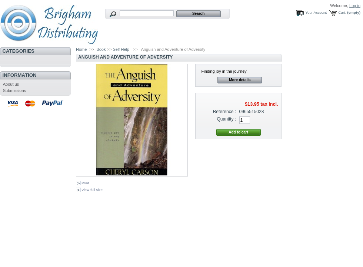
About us (11, 84)
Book (101, 49)
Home (81, 49)
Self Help (121, 49)
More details (239, 80)
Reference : (224, 111)
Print (85, 183)
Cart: (342, 12)
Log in (354, 5)
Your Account (316, 12)
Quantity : (226, 119)
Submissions (14, 90)
